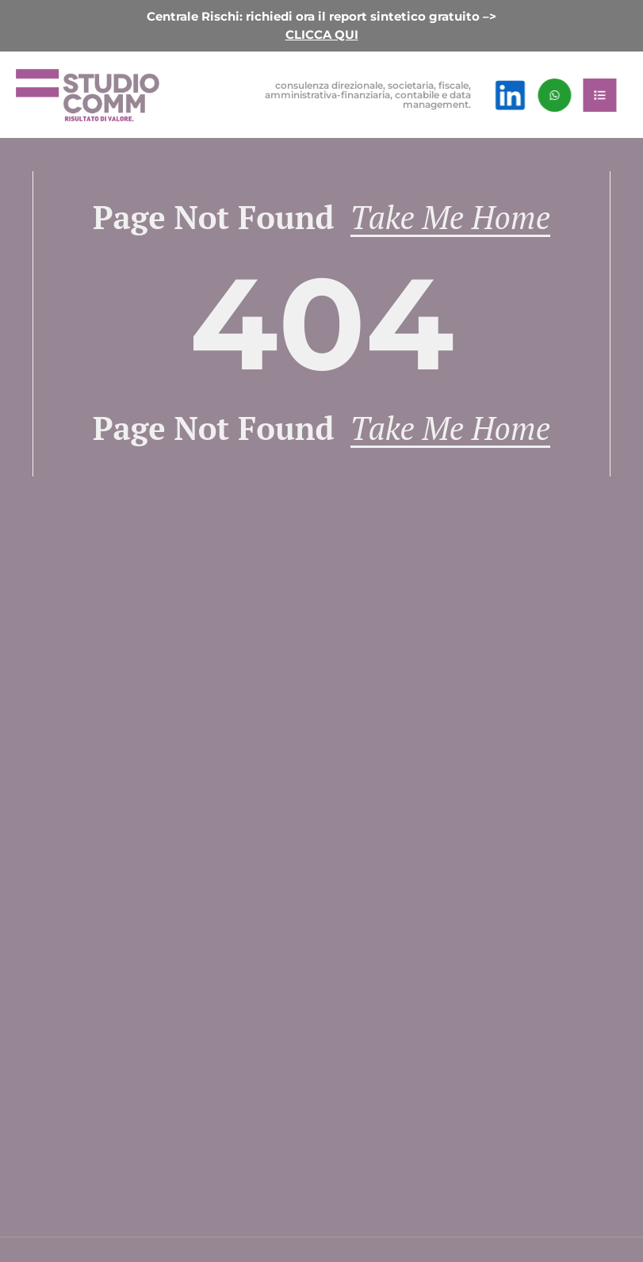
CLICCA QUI (321, 34)
